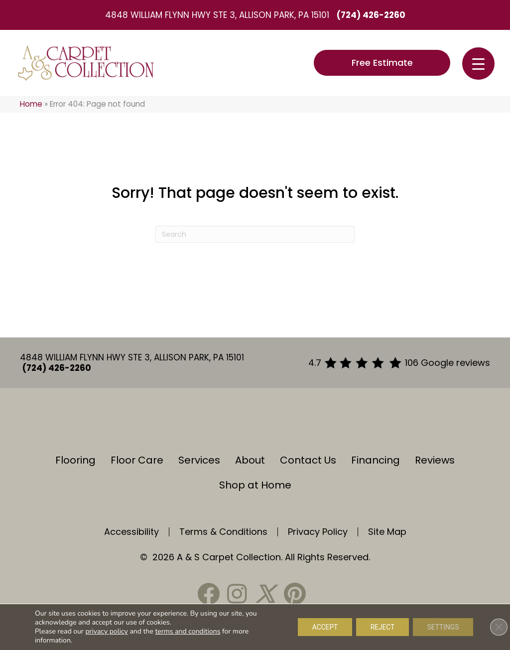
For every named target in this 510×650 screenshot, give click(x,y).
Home (31, 104)
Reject (380, 627)
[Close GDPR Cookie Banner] (494, 627)
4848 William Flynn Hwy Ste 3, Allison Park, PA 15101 (217, 15)
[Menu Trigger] (478, 63)
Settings (442, 627)
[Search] (255, 234)
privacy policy (106, 631)
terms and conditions (188, 631)
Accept (320, 627)
